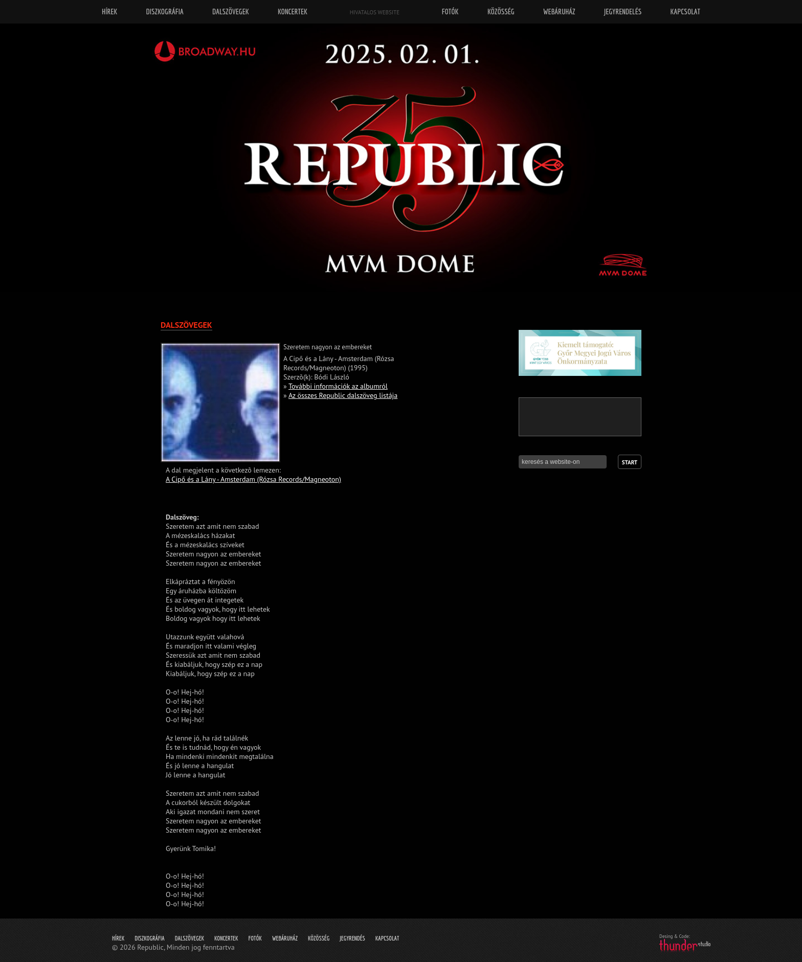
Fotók (255, 938)
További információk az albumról (338, 386)
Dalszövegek (189, 938)
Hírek (118, 938)
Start (629, 462)
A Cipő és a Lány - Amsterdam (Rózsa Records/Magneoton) (253, 479)
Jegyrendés (352, 938)
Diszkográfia (150, 938)
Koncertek (226, 938)
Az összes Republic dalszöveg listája (342, 395)
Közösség (318, 938)
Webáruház (285, 938)
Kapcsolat (387, 938)
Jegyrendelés (622, 11)
